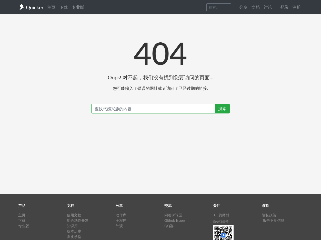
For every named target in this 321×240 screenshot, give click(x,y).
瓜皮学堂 (74, 236)
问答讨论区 (173, 215)
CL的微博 (221, 215)
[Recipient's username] (153, 108)
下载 (63, 7)
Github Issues (175, 220)
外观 (119, 226)
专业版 (78, 7)
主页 (51, 7)
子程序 (121, 220)
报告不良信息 (273, 220)
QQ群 (169, 226)
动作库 (121, 215)
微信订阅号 (220, 222)
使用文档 (74, 215)
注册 (297, 7)
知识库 (72, 226)
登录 (284, 7)
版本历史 (74, 231)
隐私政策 (269, 215)
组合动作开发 (77, 220)
